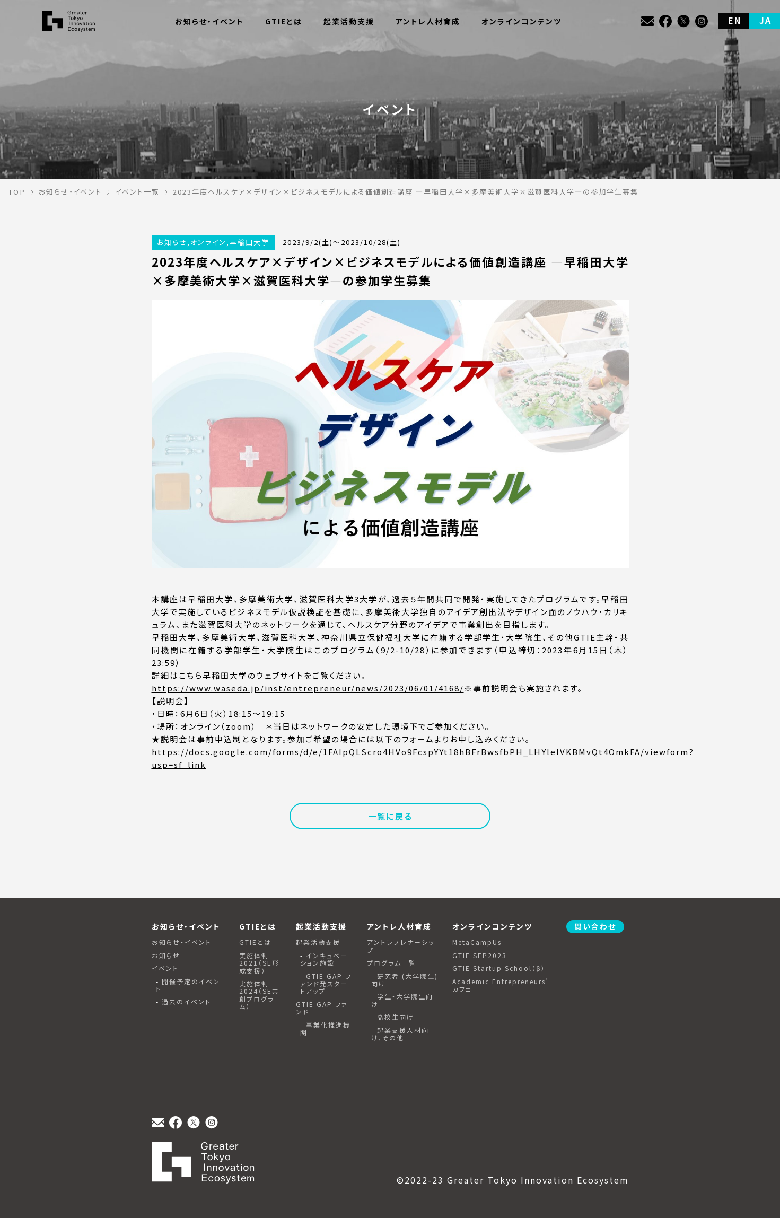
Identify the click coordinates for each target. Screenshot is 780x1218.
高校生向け (395, 1017)
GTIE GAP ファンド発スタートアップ (326, 983)
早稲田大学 (249, 242)
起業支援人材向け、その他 (400, 1034)
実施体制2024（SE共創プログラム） (259, 995)
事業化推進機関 (325, 1029)
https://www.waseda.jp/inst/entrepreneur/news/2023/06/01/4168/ (308, 688)
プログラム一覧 (391, 963)
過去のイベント (186, 1001)
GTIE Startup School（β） (498, 968)
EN (734, 20)
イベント (165, 968)
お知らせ (172, 242)
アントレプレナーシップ (400, 946)
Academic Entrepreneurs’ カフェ (500, 985)
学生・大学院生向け (402, 1000)
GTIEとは (255, 942)
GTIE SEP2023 (479, 955)
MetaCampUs (477, 942)
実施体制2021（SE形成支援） (259, 963)
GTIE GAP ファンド (322, 1008)
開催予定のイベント (188, 985)
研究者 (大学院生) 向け (404, 980)
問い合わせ (595, 926)
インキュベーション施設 (324, 959)
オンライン (208, 242)
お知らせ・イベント (182, 942)
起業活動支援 (318, 942)
